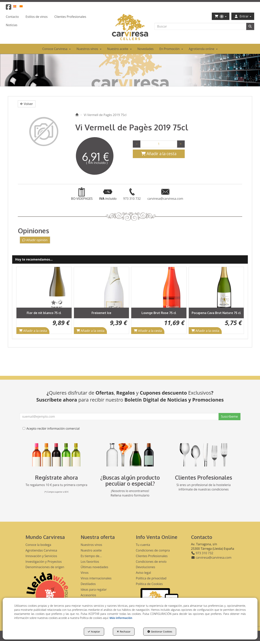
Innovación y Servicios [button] (41, 556)
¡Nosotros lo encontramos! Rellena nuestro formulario (130, 493)
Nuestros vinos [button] (91, 545)
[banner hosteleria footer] (204, 454)
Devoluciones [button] (145, 567)
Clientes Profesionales (203, 477)
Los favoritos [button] (90, 561)
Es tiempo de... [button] (91, 556)
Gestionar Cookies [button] (159, 631)
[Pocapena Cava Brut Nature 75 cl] (216, 287)
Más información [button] (121, 618)
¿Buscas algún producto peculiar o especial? (130, 480)
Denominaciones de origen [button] (45, 567)
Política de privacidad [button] (151, 578)
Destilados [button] (88, 584)
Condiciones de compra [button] (153, 550)
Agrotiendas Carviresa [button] (41, 550)
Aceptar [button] (94, 631)
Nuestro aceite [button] (91, 550)
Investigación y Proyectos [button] (44, 561)
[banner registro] (57, 454)
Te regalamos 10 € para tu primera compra (56, 485)
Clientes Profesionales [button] (152, 556)
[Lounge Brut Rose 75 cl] (158, 287)
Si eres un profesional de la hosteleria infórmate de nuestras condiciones (204, 487)
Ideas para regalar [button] (94, 589)
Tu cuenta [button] (143, 545)
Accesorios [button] (88, 595)
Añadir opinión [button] (34, 240)
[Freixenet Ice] (101, 287)
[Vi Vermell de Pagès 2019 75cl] (44, 131)
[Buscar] (250, 26)
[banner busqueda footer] (130, 454)
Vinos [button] (85, 572)
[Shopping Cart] (158, 154)
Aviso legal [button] (143, 572)
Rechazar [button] (123, 631)
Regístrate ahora (56, 477)
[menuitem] (17, 6)
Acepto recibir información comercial (51, 428)
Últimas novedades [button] (94, 567)
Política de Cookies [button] (149, 584)
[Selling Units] (158, 143)
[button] (8, 8)
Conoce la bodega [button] (38, 545)
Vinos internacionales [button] (96, 578)
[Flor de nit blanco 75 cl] (44, 287)
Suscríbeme (229, 416)
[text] (200, 26)
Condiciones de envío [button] (151, 561)
